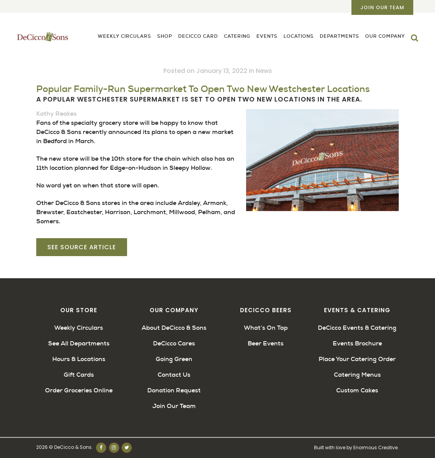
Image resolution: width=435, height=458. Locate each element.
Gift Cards (79, 375)
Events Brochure (357, 343)
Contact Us (174, 375)
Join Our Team (382, 7)
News (264, 70)
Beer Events (266, 343)
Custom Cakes (357, 390)
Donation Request (174, 390)
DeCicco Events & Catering (357, 328)
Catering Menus (357, 375)
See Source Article (81, 247)
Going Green (174, 359)
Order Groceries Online (79, 390)
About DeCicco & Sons (174, 328)
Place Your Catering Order (357, 359)
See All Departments (79, 343)
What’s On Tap (266, 328)
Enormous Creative (375, 447)
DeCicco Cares (174, 343)
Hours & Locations (78, 359)
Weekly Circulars (78, 328)
